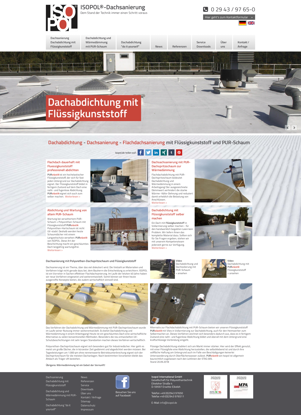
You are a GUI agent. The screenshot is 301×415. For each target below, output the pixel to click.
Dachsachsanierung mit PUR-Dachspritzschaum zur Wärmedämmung (171, 166)
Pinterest (179, 152)
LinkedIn (156, 152)
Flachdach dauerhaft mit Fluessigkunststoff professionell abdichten (63, 166)
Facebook (141, 152)
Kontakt (229, 17)
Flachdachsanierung (144, 142)
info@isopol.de (168, 403)
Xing (164, 152)
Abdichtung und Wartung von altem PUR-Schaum (67, 212)
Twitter (148, 152)
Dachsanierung (102, 142)
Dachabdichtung (65, 142)
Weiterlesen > (72, 196)
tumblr (171, 152)
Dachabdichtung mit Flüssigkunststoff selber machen (168, 214)
